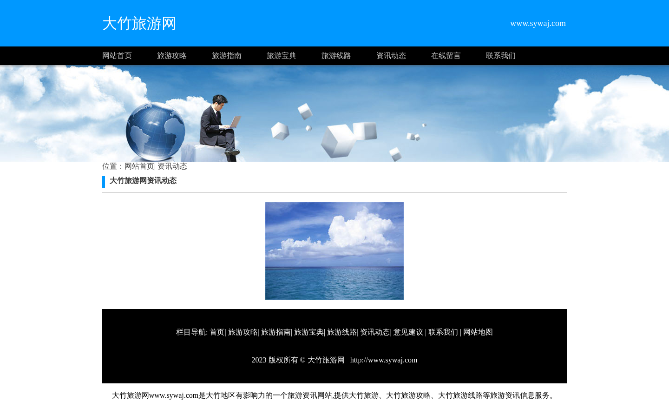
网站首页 (117, 55)
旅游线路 (336, 55)
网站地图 (478, 332)
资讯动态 (391, 55)
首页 (217, 332)
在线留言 (446, 55)
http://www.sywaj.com (383, 360)
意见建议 (408, 332)
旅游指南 (227, 55)
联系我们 (501, 55)
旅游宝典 (281, 55)
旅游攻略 (172, 55)
